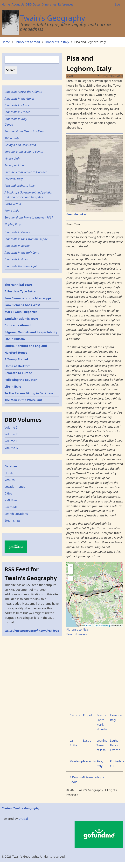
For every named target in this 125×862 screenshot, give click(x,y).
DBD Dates (33, 4)
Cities (8, 493)
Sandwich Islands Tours (21, 319)
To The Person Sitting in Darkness (29, 393)
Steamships (13, 520)
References (65, 4)
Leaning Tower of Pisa (102, 745)
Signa (100, 777)
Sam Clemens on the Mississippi (28, 298)
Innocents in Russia (17, 246)
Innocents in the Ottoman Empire (26, 239)
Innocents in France (17, 112)
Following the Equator (21, 380)
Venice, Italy (12, 158)
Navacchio (90, 761)
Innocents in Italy (57, 42)
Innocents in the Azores (20, 98)
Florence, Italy (14, 179)
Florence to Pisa (77, 629)
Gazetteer (11, 466)
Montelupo (77, 761)
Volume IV (12, 448)
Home (6, 4)
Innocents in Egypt (16, 259)
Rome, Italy (12, 210)
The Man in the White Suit (23, 400)
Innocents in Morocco (18, 105)
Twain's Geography (52, 18)
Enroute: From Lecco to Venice (24, 152)
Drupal (23, 819)
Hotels (9, 473)
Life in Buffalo (15, 339)
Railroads (11, 507)
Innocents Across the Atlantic (23, 92)
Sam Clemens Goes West (22, 305)
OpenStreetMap (102, 625)
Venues (10, 480)
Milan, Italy (12, 138)
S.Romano (90, 777)
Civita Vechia (13, 204)
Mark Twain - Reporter (21, 312)
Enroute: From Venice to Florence (26, 172)
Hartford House (16, 352)
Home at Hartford (17, 366)
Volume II (11, 434)
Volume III (12, 441)
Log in (119, 4)
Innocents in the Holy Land (22, 252)
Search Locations (16, 514)
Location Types (15, 487)
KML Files (11, 500)
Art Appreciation (15, 165)
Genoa (9, 124)
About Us (18, 4)
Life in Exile (13, 386)
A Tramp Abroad (16, 359)
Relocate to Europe (18, 373)
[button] (70, 566)
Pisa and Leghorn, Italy (20, 185)
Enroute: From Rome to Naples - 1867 (29, 217)
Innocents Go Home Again (21, 266)
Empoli (87, 715)
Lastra (87, 740)
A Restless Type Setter (21, 291)
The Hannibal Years (19, 285)
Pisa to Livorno (76, 634)
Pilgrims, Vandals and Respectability (31, 332)
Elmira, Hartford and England (26, 346)
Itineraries (49, 4)
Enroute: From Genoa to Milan (24, 131)
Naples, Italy (13, 224)
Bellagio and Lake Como (20, 145)
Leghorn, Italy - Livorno (116, 745)
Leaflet (86, 625)
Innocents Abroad (27, 42)
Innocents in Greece (17, 232)
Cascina (75, 715)
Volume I (11, 427)
